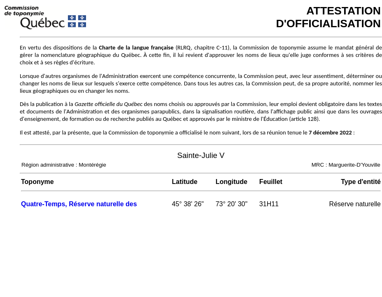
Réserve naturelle (355, 203)
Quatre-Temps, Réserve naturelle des (79, 203)
